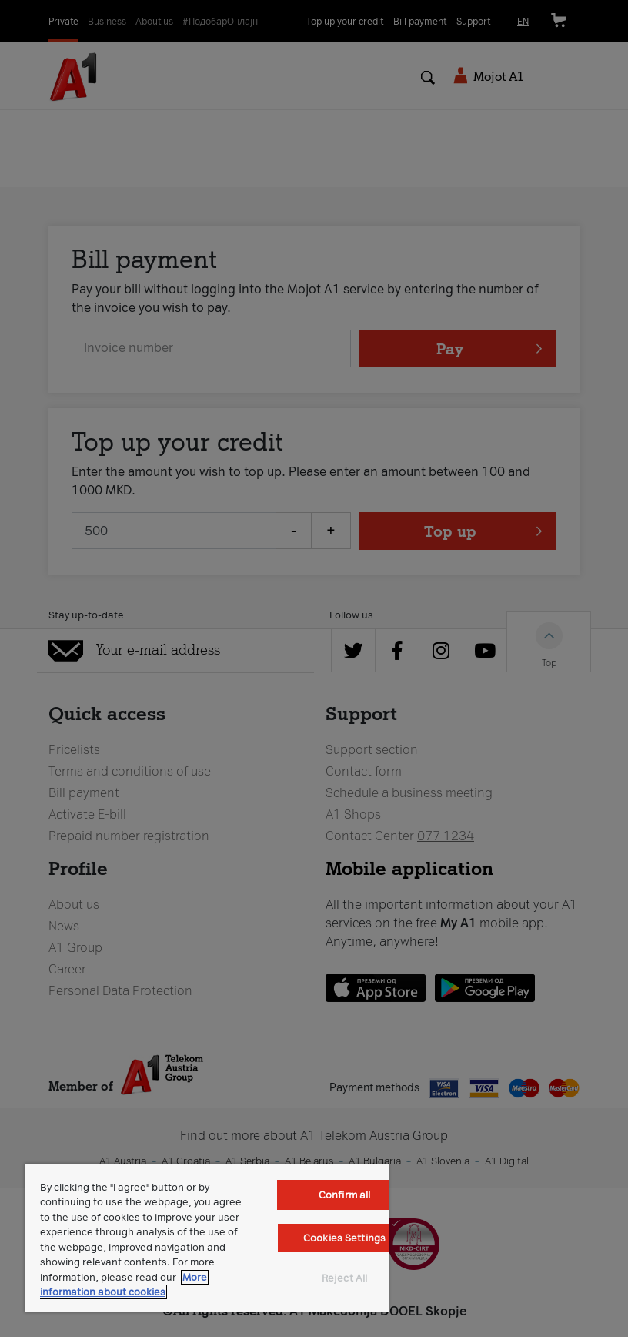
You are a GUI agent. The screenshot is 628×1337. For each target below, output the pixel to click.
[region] (207, 1238)
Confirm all (344, 1195)
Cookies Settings (344, 1238)
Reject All (344, 1278)
